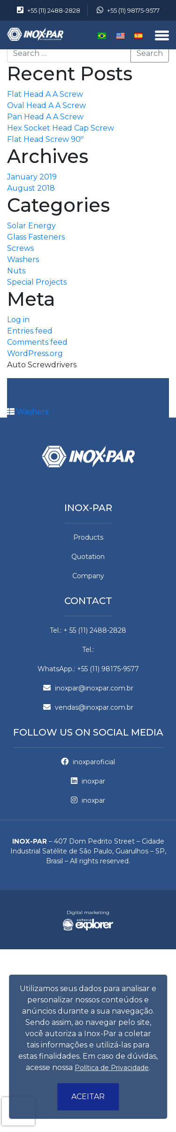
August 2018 (31, 188)
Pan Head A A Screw (45, 116)
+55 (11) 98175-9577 (128, 10)
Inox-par (88, 507)
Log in (18, 319)
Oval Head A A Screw (46, 105)
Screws (20, 248)
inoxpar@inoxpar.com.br (88, 688)
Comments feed (37, 342)
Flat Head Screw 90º (45, 139)
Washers (23, 259)
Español (138, 35)
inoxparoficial (88, 762)
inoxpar (88, 781)
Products (88, 537)
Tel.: (88, 649)
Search (150, 53)
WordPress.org (35, 353)
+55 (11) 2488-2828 (48, 10)
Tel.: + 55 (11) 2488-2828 (88, 630)
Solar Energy (31, 225)
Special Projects (37, 282)
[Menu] (162, 36)
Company (88, 576)
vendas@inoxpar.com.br (88, 707)
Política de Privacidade (112, 1067)
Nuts (16, 270)
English (120, 35)
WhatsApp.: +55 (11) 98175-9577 (88, 669)
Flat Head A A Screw (45, 94)
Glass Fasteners (36, 237)
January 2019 (32, 176)
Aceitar (88, 1096)
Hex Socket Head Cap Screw (60, 128)
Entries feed (30, 330)
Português (102, 35)
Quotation (88, 556)
